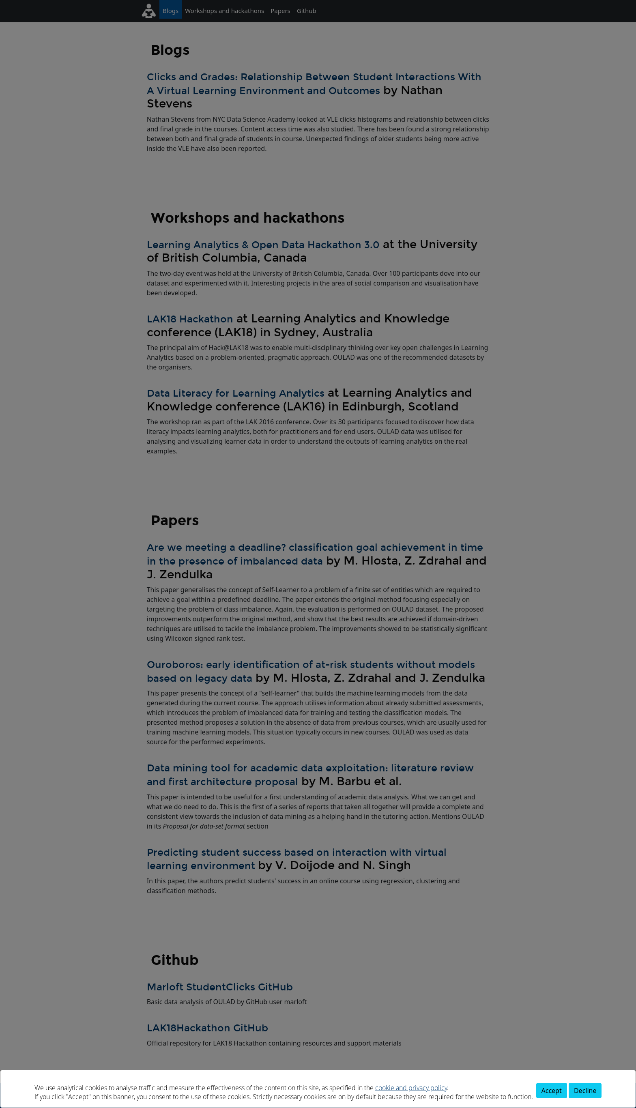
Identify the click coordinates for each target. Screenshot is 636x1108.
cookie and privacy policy (411, 1087)
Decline (585, 1090)
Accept (551, 1090)
